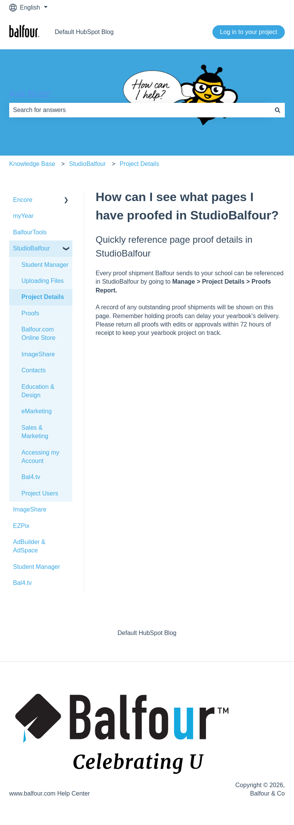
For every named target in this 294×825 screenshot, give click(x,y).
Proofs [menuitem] (30, 313)
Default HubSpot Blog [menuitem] (147, 633)
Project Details (139, 164)
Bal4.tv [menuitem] (30, 477)
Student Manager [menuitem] (45, 264)
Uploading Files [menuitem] (42, 281)
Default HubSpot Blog (84, 32)
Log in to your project (248, 32)
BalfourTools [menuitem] (30, 232)
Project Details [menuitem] (42, 297)
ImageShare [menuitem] (38, 354)
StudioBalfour (87, 164)
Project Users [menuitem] (39, 493)
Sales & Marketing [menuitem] (34, 431)
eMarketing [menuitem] (36, 411)
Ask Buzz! (30, 94)
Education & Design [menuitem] (37, 390)
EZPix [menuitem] (21, 526)
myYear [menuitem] (23, 216)
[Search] (277, 110)
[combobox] (139, 110)
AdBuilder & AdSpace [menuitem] (29, 546)
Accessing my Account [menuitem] (40, 456)
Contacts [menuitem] (33, 370)
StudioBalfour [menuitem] (31, 248)
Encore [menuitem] (23, 200)
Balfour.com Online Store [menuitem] (38, 333)
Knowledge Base (32, 164)
